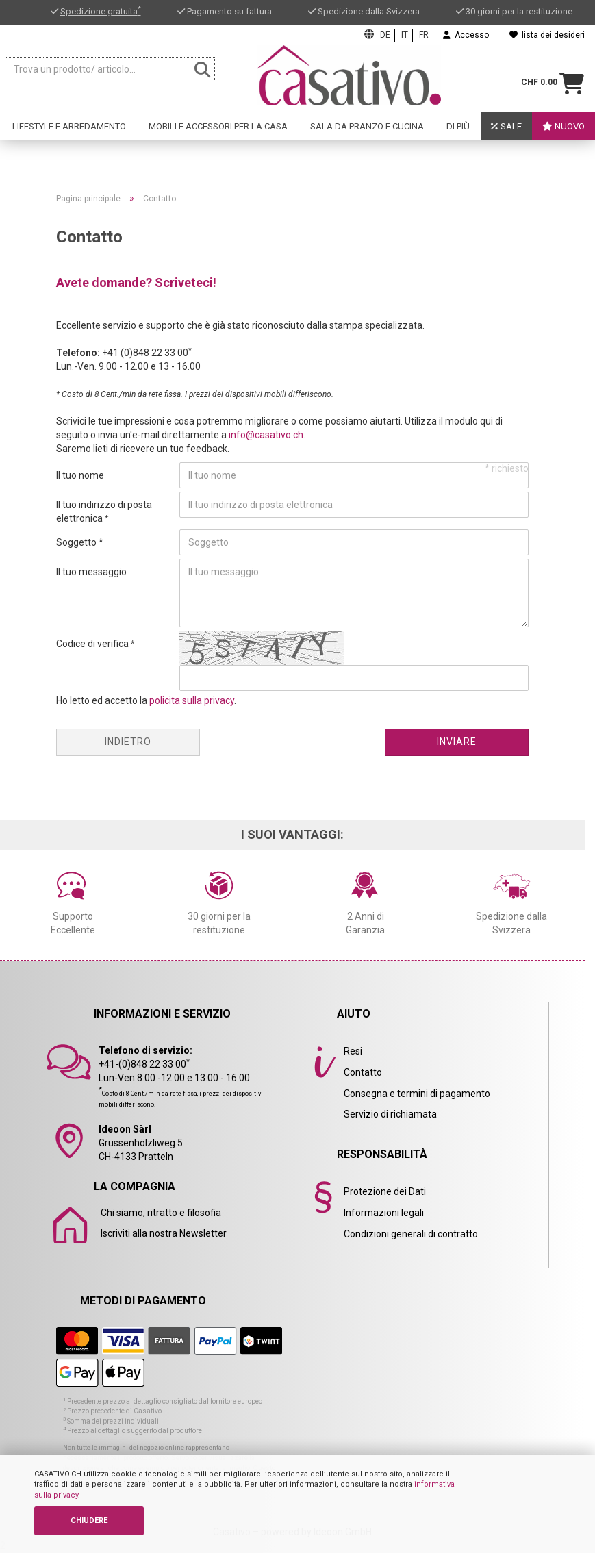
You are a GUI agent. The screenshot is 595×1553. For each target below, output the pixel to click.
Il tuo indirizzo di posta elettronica (104, 511)
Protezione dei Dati (385, 1191)
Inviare (457, 741)
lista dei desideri (547, 35)
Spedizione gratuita (100, 11)
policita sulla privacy (191, 700)
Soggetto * (79, 542)
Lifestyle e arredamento (69, 126)
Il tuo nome (80, 475)
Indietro (128, 741)
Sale (506, 126)
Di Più (458, 126)
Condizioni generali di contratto (411, 1233)
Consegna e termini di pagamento (417, 1093)
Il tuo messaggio (91, 571)
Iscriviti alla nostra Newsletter (164, 1233)
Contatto (363, 1072)
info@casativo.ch (266, 434)
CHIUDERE (89, 1520)
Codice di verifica (93, 643)
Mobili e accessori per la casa (218, 126)
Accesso (466, 35)
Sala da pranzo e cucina (367, 126)
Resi (353, 1051)
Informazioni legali (384, 1212)
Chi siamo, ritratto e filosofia (161, 1212)
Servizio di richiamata (390, 1114)
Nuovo (563, 126)
